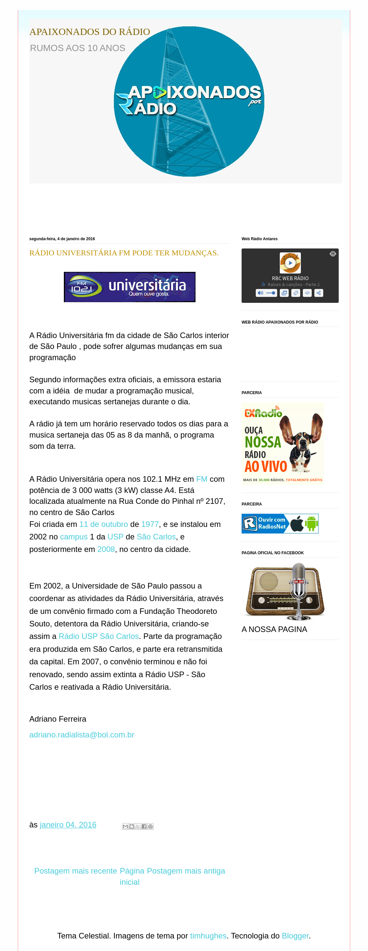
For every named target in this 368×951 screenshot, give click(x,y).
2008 (106, 549)
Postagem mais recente (75, 870)
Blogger (295, 935)
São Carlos (156, 536)
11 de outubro (103, 524)
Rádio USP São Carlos (99, 636)
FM (202, 479)
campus (74, 536)
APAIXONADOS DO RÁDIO (89, 31)
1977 (150, 524)
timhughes (208, 935)
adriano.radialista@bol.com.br (83, 734)
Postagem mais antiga (186, 870)
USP (116, 536)
